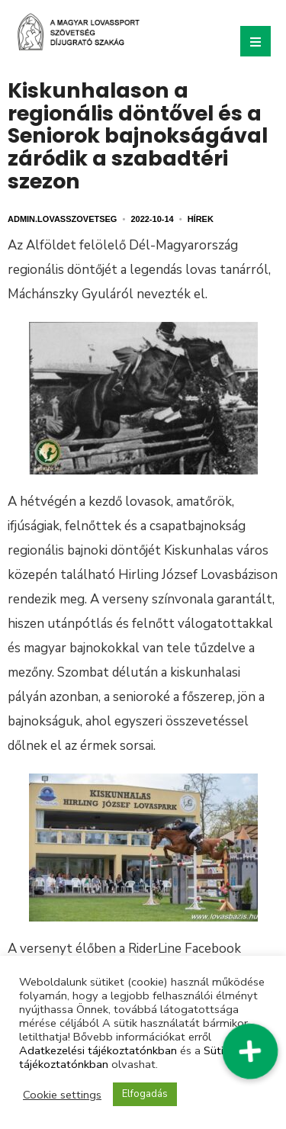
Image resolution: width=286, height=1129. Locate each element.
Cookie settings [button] (62, 1095)
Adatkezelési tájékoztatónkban (98, 1050)
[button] (250, 1051)
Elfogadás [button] (145, 1094)
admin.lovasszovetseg (62, 219)
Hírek (201, 219)
